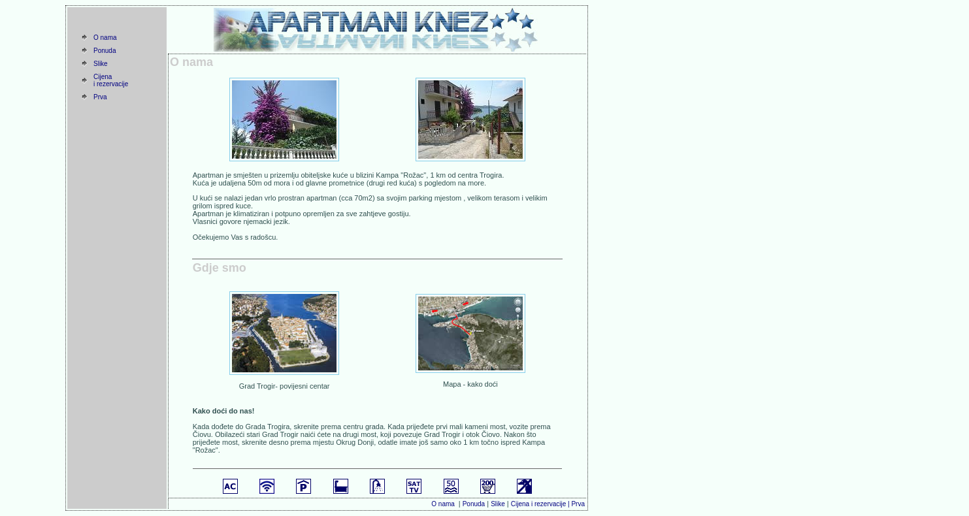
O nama (105, 37)
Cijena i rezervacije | (541, 504)
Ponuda (104, 50)
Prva (100, 97)
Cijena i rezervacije (110, 80)
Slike (100, 63)
